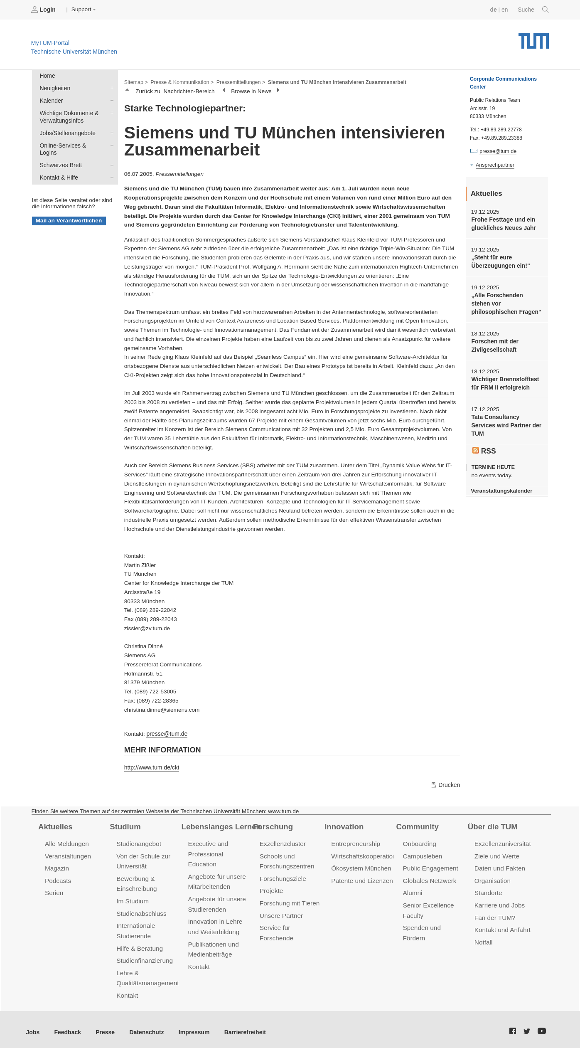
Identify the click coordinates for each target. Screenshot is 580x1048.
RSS (484, 446)
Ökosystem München (360, 866)
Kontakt (127, 990)
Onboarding (419, 842)
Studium (125, 825)
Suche (534, 9)
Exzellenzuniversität (501, 842)
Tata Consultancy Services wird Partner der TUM (505, 422)
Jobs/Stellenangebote (110, 131)
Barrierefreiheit (239, 1026)
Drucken (445, 783)
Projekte (271, 888)
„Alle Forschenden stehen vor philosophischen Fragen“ (506, 302)
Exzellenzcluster (282, 842)
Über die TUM (492, 825)
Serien (54, 890)
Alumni (412, 890)
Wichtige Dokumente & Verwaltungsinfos (110, 111)
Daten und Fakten (499, 866)
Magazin (57, 866)
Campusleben (422, 854)
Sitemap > (135, 81)
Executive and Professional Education (207, 852)
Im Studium (132, 898)
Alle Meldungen (66, 842)
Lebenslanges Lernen (220, 825)
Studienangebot (138, 842)
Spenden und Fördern (433, 924)
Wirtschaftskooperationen (366, 854)
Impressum (189, 1026)
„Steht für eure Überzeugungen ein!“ (499, 261)
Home (46, 75)
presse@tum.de (166, 733)
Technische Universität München (534, 37)
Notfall (483, 938)
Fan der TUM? (494, 914)
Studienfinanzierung (143, 956)
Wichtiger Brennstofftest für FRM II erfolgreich (504, 381)
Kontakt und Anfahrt (501, 926)
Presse (103, 1026)
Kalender (110, 99)
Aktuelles (54, 825)
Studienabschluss (140, 910)
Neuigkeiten (110, 87)
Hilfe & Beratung (139, 944)
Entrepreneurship (355, 842)
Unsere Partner (281, 912)
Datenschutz (143, 1026)
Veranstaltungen (67, 854)
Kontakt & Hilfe (110, 167)
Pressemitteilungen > (238, 81)
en (505, 9)
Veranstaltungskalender (501, 486)
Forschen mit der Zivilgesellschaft (494, 343)
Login (44, 9)
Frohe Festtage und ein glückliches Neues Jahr (502, 223)
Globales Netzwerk (429, 878)
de (494, 9)
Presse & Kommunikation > (180, 81)
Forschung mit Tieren (289, 900)
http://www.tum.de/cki (150, 766)
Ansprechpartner (494, 165)
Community (416, 825)
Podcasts (58, 878)
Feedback (67, 1026)
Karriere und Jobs (498, 902)
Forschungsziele (282, 876)
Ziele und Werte (496, 854)
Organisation (492, 878)
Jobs (32, 1026)
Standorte (487, 890)
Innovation (343, 825)
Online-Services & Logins (110, 143)
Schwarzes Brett (110, 155)
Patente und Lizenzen (361, 878)
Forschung (272, 825)
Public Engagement (430, 866)
